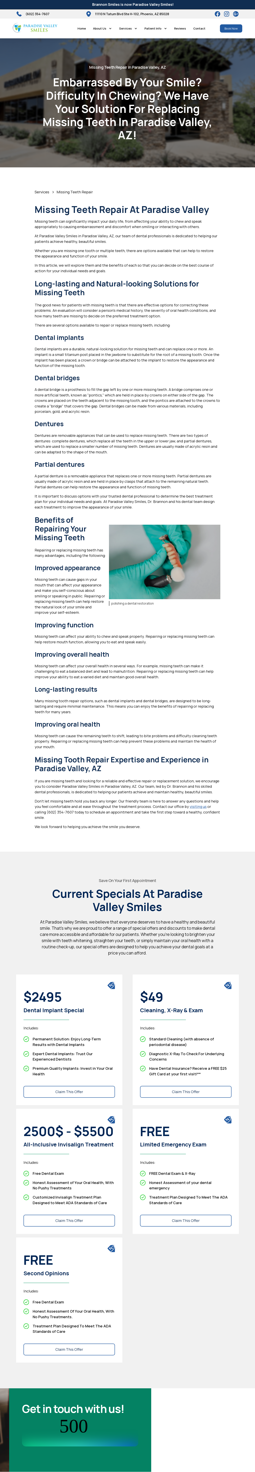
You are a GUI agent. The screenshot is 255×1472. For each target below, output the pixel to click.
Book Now (231, 28)
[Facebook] (217, 14)
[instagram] (227, 14)
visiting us (198, 806)
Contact (199, 28)
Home (81, 28)
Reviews (180, 28)
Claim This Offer (69, 1091)
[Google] (236, 14)
